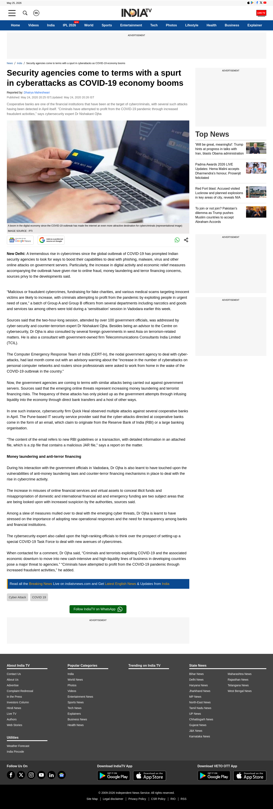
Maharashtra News (240, 674)
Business (232, 25)
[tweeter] (21, 775)
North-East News (200, 702)
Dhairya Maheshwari (37, 92)
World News (75, 679)
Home (15, 25)
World (88, 25)
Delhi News (196, 679)
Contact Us (14, 674)
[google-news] (62, 775)
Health (211, 25)
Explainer (254, 25)
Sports (107, 25)
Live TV (11, 713)
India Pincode (15, 751)
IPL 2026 (69, 25)
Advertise (13, 685)
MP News (195, 696)
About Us (13, 679)
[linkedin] (51, 775)
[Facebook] (11, 775)
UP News (195, 713)
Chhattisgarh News (201, 719)
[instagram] (31, 775)
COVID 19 (39, 597)
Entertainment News (80, 696)
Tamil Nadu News (200, 708)
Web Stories (14, 725)
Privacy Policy (137, 798)
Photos (171, 25)
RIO (173, 798)
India (51, 25)
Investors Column (18, 702)
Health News (76, 725)
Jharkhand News (199, 691)
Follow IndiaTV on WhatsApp (98, 609)
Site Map (92, 798)
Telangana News (238, 685)
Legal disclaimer (113, 798)
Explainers (74, 713)
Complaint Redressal (20, 691)
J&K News (195, 730)
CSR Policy (158, 798)
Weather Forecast (18, 746)
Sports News (76, 702)
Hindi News (14, 708)
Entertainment (131, 25)
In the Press (14, 696)
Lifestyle (191, 25)
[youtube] (41, 775)
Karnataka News (199, 736)
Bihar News (196, 674)
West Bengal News (240, 691)
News (10, 63)
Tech (154, 25)
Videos (33, 25)
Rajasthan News (238, 679)
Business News (77, 719)
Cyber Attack (17, 597)
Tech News (74, 708)
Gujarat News (198, 725)
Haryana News (198, 685)
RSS (183, 798)
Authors (12, 719)
